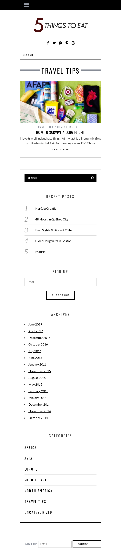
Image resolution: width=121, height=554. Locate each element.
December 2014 (39, 404)
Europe (31, 469)
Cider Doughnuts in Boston (53, 241)
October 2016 (38, 344)
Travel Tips (45, 127)
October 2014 (38, 418)
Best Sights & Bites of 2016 (53, 230)
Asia (29, 458)
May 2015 (35, 384)
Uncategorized (39, 512)
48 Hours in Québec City (51, 219)
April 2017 (35, 331)
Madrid (40, 251)
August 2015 (37, 377)
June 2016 (35, 357)
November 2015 (39, 371)
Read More (60, 149)
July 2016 (34, 351)
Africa (31, 447)
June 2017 (35, 324)
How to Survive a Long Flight (60, 132)
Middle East (36, 480)
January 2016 (37, 364)
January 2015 (37, 398)
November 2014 (39, 411)
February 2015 (38, 391)
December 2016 (39, 337)
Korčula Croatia (45, 208)
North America (39, 490)
